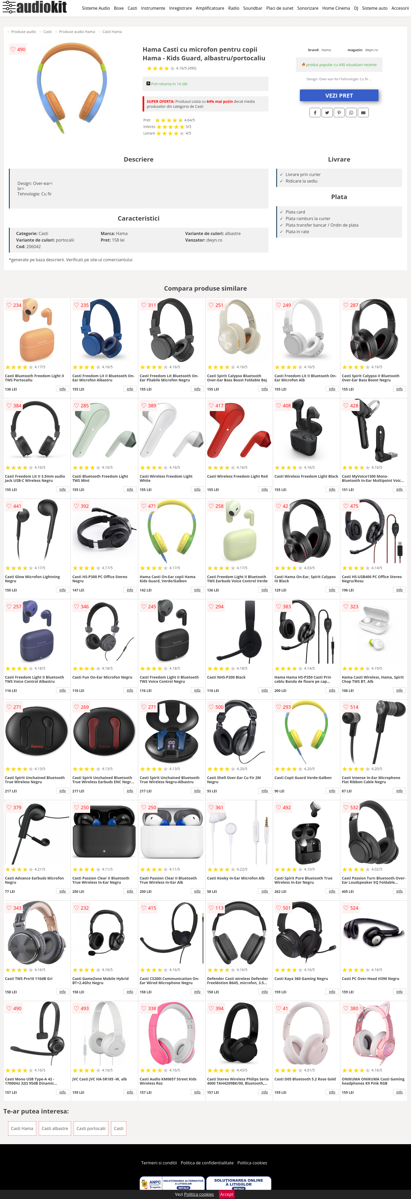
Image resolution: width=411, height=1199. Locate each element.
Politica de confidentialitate (207, 1163)
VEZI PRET (339, 95)
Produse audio (23, 31)
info (63, 388)
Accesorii (400, 8)
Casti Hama (112, 31)
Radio (233, 8)
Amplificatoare (210, 8)
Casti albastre (55, 1128)
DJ (356, 8)
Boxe (119, 8)
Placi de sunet (279, 8)
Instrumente (153, 8)
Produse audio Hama (77, 31)
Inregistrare (180, 8)
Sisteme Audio (96, 8)
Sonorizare (307, 8)
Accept (226, 1194)
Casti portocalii (91, 1128)
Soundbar (252, 8)
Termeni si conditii (159, 1163)
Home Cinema (336, 8)
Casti (132, 8)
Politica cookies (252, 1163)
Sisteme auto (375, 8)
